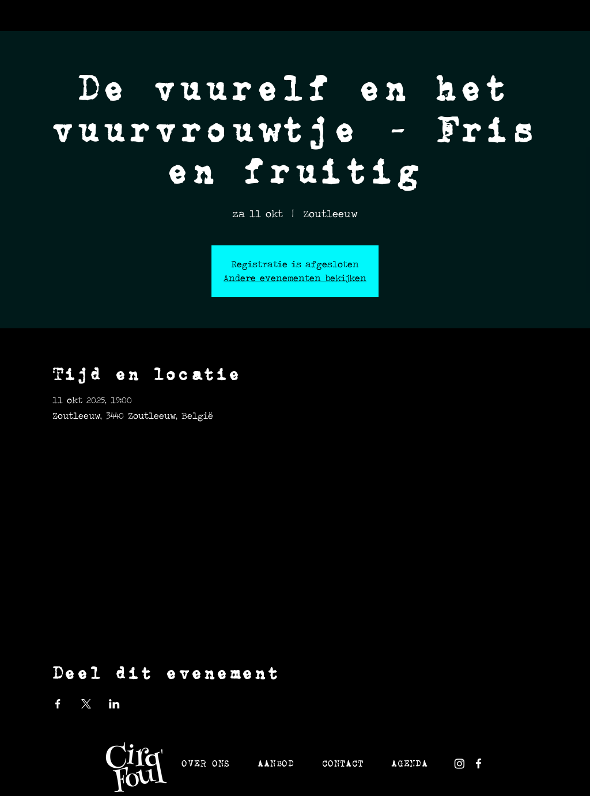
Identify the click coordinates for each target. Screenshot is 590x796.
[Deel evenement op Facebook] (57, 703)
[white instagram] (459, 763)
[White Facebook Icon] (478, 763)
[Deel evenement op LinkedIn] (114, 703)
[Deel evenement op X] (86, 703)
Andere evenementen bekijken (295, 278)
